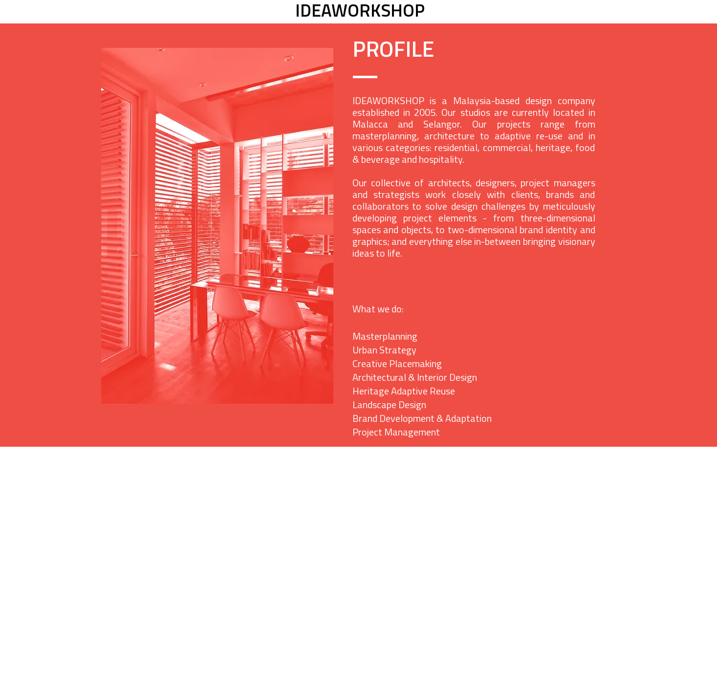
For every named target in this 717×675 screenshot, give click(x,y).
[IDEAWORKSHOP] (360, 12)
